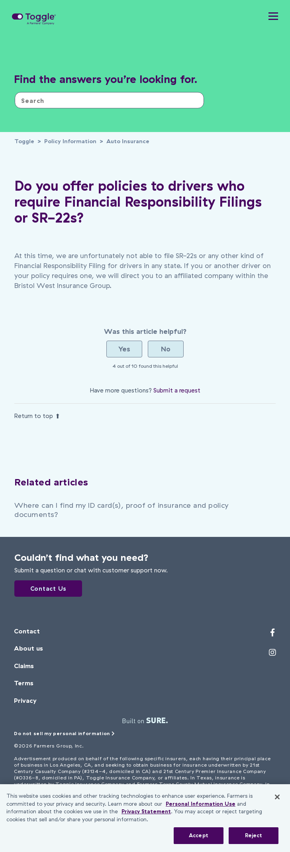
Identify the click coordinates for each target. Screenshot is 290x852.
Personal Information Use (200, 804)
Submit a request (176, 390)
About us (28, 648)
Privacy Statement (146, 811)
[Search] (109, 100)
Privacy (25, 700)
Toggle (24, 141)
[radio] (124, 349)
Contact (27, 631)
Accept (198, 835)
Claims (24, 666)
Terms (23, 683)
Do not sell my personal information (64, 733)
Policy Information (70, 141)
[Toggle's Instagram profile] (272, 653)
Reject (254, 835)
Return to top (37, 416)
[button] (273, 17)
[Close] (277, 797)
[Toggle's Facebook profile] (272, 633)
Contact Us (48, 588)
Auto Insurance (127, 141)
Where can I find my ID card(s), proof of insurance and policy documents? (121, 510)
